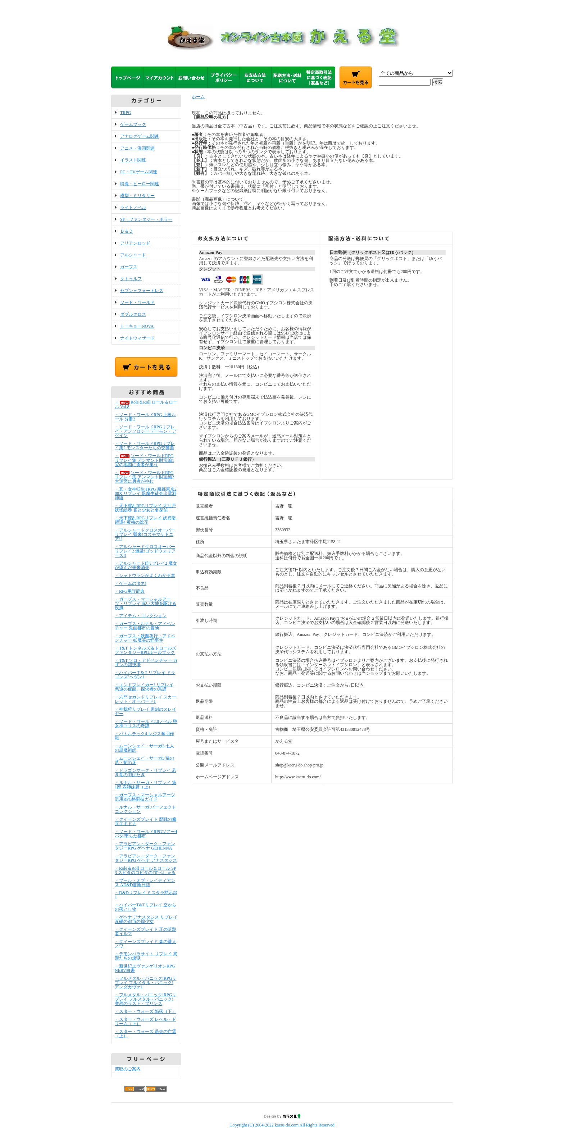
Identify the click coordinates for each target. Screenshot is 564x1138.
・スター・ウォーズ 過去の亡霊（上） (145, 1033)
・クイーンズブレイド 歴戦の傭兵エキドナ (145, 821)
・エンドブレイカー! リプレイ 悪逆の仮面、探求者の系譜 (144, 687)
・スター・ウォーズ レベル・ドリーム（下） (145, 1021)
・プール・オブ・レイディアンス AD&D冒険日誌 (145, 882)
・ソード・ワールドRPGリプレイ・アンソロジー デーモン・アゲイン (145, 431)
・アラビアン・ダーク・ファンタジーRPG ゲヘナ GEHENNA (145, 846)
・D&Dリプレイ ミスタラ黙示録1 (146, 895)
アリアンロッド (135, 243)
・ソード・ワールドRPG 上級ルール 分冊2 (145, 417)
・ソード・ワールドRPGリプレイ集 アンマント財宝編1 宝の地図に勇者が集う (144, 460)
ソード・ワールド (137, 302)
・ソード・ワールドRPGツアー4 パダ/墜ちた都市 (146, 833)
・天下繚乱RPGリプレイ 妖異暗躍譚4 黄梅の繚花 (145, 520)
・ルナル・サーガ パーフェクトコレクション (145, 809)
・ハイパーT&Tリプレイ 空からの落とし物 (145, 907)
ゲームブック (133, 124)
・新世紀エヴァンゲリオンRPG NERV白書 (145, 968)
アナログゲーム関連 (139, 136)
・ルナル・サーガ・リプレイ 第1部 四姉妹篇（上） (145, 784)
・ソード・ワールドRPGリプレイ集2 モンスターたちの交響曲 (145, 445)
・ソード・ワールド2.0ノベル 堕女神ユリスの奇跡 (146, 723)
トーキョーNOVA (137, 326)
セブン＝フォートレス (141, 290)
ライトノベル (133, 207)
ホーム (198, 96)
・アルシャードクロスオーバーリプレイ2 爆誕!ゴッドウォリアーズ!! (145, 551)
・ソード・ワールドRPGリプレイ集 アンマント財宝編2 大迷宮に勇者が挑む (144, 477)
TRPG (125, 112)
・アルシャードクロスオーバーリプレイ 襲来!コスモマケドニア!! (145, 534)
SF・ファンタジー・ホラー (146, 219)
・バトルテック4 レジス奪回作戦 (144, 736)
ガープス (128, 266)
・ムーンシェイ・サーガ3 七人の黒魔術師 (144, 748)
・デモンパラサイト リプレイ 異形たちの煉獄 (146, 956)
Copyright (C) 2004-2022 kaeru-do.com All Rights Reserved (282, 1125)
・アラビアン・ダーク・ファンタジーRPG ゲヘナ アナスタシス (146, 858)
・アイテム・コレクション (141, 615)
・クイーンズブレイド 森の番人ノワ (145, 943)
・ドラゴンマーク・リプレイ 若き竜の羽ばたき (145, 772)
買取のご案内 (128, 1068)
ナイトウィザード (137, 338)
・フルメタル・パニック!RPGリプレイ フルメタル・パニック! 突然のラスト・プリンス (145, 999)
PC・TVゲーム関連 (138, 171)
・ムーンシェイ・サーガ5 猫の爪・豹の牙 (144, 760)
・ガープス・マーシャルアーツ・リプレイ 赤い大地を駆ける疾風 (145, 603)
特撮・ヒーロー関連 (139, 183)
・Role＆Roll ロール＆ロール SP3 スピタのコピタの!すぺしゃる (145, 870)
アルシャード (133, 255)
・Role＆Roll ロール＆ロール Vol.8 (146, 404)
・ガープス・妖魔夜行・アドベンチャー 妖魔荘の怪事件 (145, 638)
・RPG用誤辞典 (130, 591)
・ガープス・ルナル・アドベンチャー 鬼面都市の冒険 (145, 626)
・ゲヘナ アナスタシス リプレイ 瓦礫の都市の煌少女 (146, 919)
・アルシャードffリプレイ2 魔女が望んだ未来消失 (146, 565)
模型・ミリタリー (137, 195)
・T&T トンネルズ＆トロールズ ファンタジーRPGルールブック (145, 650)
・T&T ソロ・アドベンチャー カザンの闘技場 (146, 662)
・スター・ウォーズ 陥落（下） (145, 1011)
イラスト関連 (133, 160)
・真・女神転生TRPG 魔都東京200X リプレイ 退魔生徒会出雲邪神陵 (146, 493)
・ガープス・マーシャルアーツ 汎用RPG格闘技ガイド (145, 797)
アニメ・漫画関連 (137, 148)
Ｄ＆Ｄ (126, 231)
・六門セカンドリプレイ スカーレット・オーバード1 (145, 699)
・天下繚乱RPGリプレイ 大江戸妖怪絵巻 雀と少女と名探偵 (145, 508)
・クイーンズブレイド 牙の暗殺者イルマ (145, 931)
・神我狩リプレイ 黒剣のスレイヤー (145, 711)
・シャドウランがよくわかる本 (145, 575)
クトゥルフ (131, 278)
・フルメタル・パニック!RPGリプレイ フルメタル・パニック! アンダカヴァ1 (145, 982)
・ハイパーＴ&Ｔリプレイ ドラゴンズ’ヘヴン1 (145, 674)
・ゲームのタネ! (130, 583)
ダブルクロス (133, 314)
